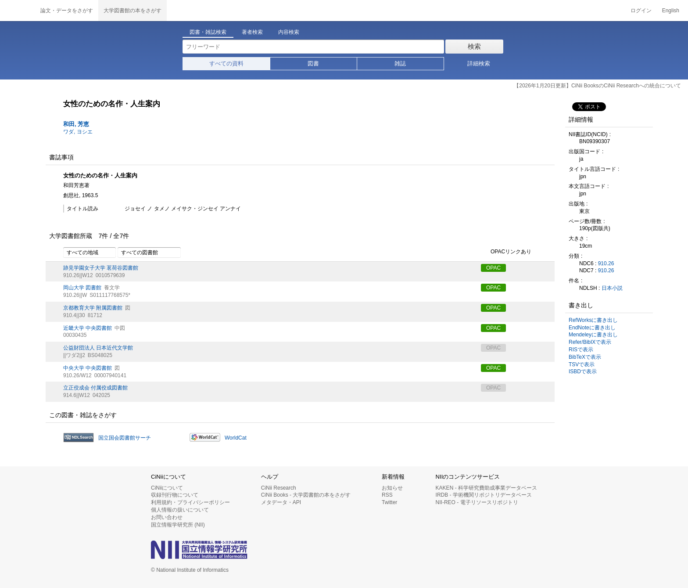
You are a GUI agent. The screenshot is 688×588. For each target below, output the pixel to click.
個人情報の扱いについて (180, 510)
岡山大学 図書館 (82, 288)
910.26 (606, 263)
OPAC (493, 268)
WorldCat (236, 438)
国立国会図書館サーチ (124, 438)
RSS (387, 495)
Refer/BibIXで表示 (590, 342)
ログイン (641, 10)
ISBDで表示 (583, 371)
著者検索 (252, 32)
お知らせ (392, 488)
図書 (313, 63)
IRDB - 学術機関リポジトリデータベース (484, 495)
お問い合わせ (167, 517)
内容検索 (288, 32)
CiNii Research (278, 488)
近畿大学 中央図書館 (87, 328)
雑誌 (400, 63)
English (670, 10)
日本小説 (612, 288)
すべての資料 (226, 63)
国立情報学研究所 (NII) (178, 525)
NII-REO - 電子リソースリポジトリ (477, 502)
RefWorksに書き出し (593, 320)
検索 (474, 46)
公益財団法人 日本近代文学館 (98, 348)
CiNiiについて (167, 488)
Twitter (389, 502)
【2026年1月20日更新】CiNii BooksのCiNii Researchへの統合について (597, 86)
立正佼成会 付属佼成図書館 (95, 388)
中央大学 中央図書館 (87, 368)
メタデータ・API (281, 502)
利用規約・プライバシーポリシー (190, 502)
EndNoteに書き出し (592, 328)
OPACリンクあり (506, 252)
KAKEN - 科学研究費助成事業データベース (486, 488)
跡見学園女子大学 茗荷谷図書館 (100, 268)
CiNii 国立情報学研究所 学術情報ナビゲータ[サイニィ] (17, 10)
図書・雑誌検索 (208, 32)
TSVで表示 (582, 364)
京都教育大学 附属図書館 (92, 308)
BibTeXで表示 (585, 357)
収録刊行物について (174, 495)
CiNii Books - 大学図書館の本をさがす (306, 495)
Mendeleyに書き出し (593, 335)
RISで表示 (581, 349)
